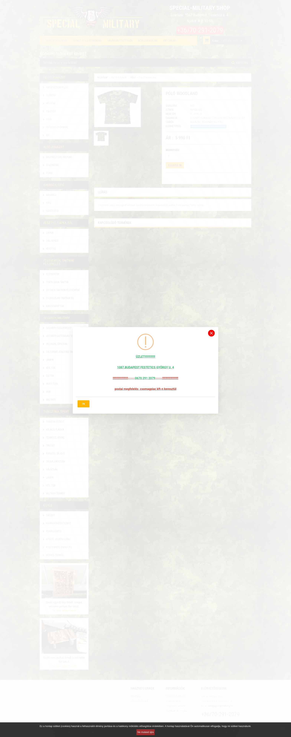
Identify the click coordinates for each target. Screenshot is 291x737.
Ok (83, 403)
